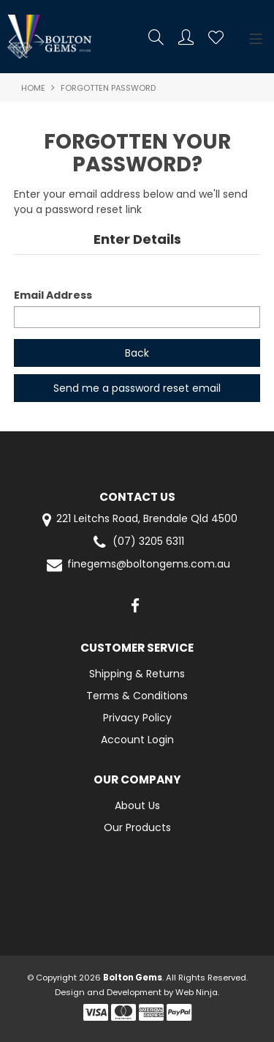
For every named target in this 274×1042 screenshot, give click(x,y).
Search (156, 37)
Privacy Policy (137, 717)
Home (33, 88)
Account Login (137, 739)
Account (186, 37)
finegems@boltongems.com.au (137, 565)
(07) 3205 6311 (137, 542)
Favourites (216, 37)
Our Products (137, 827)
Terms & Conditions (137, 695)
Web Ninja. (197, 992)
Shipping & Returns (137, 673)
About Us (137, 805)
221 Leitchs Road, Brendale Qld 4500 (137, 519)
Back (137, 353)
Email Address (53, 295)
